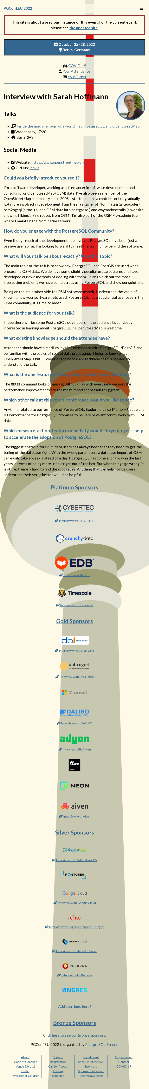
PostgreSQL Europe (101, 1044)
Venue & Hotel (25, 1066)
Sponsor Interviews (91, 1071)
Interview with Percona (74, 975)
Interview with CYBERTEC (74, 520)
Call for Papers (58, 1066)
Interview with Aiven (74, 816)
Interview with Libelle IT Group (74, 951)
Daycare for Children (25, 1075)
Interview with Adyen (74, 749)
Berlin (25, 1071)
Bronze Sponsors (74, 1022)
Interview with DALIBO (74, 723)
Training (58, 1071)
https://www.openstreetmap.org (58, 162)
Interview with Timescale (75, 605)
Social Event (91, 1057)
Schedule (58, 1075)
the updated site (83, 28)
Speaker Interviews (91, 1061)
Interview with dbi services (74, 650)
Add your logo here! (74, 1006)
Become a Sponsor (91, 1075)
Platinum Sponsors (74, 487)
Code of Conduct (25, 1061)
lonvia (34, 168)
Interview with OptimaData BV (74, 860)
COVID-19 (77, 65)
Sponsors (91, 1066)
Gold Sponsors (74, 621)
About (25, 1057)
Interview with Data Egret (74, 676)
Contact (123, 1061)
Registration (58, 1061)
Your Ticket (77, 77)
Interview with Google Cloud (74, 902)
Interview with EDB (74, 575)
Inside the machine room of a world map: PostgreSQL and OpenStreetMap (78, 126)
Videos (58, 1057)
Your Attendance (76, 71)
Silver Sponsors (74, 832)
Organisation (124, 1057)
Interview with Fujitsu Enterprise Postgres (75, 926)
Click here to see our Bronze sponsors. (74, 1035)
